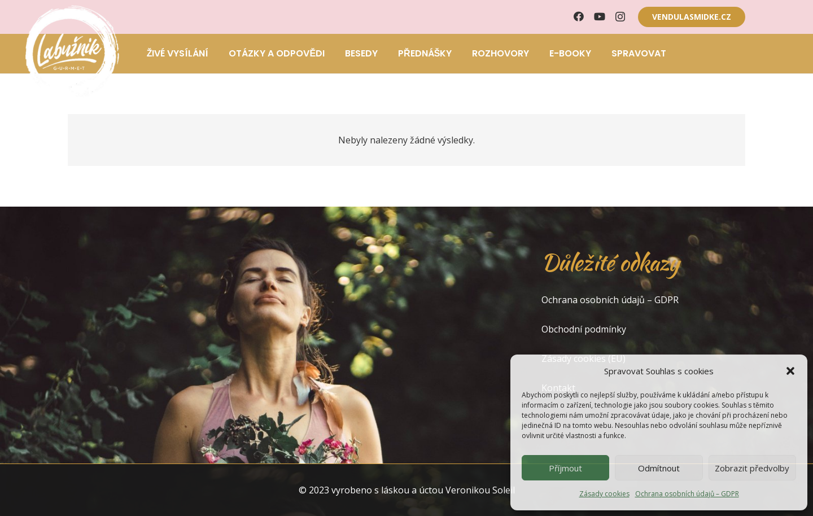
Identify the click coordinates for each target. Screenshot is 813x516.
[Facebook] (579, 16)
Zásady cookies (604, 493)
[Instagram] (620, 17)
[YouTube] (599, 16)
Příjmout (565, 468)
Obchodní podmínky (583, 329)
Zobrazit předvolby (752, 468)
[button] (790, 371)
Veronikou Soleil (480, 490)
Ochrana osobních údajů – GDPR (687, 493)
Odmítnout (659, 468)
